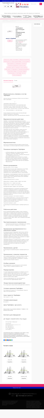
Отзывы (15, 80)
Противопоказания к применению (20, 63)
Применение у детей (10, 67)
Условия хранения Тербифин (12, 71)
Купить (10, 40)
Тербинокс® (24, 359)
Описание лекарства (8, 80)
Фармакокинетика (7, 61)
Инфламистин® (24, 376)
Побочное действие (11, 63)
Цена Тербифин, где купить (21, 73)
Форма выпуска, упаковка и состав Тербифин (11, 59)
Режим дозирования (26, 61)
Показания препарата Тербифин (16, 61)
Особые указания (7, 69)
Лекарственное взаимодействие (24, 69)
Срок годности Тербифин (22, 71)
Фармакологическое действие (24, 59)
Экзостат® (10, 359)
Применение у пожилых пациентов (21, 67)
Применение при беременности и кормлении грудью (16, 65)
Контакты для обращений (17, 75)
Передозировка (14, 69)
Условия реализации (11, 73)
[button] (5, 6)
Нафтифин (10, 376)
